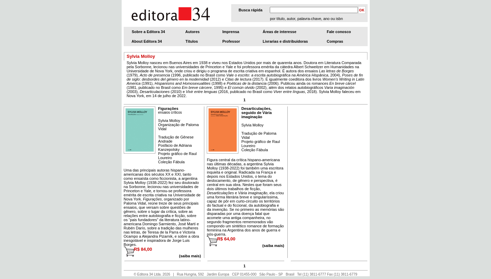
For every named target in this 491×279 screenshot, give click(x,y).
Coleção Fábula (171, 162)
